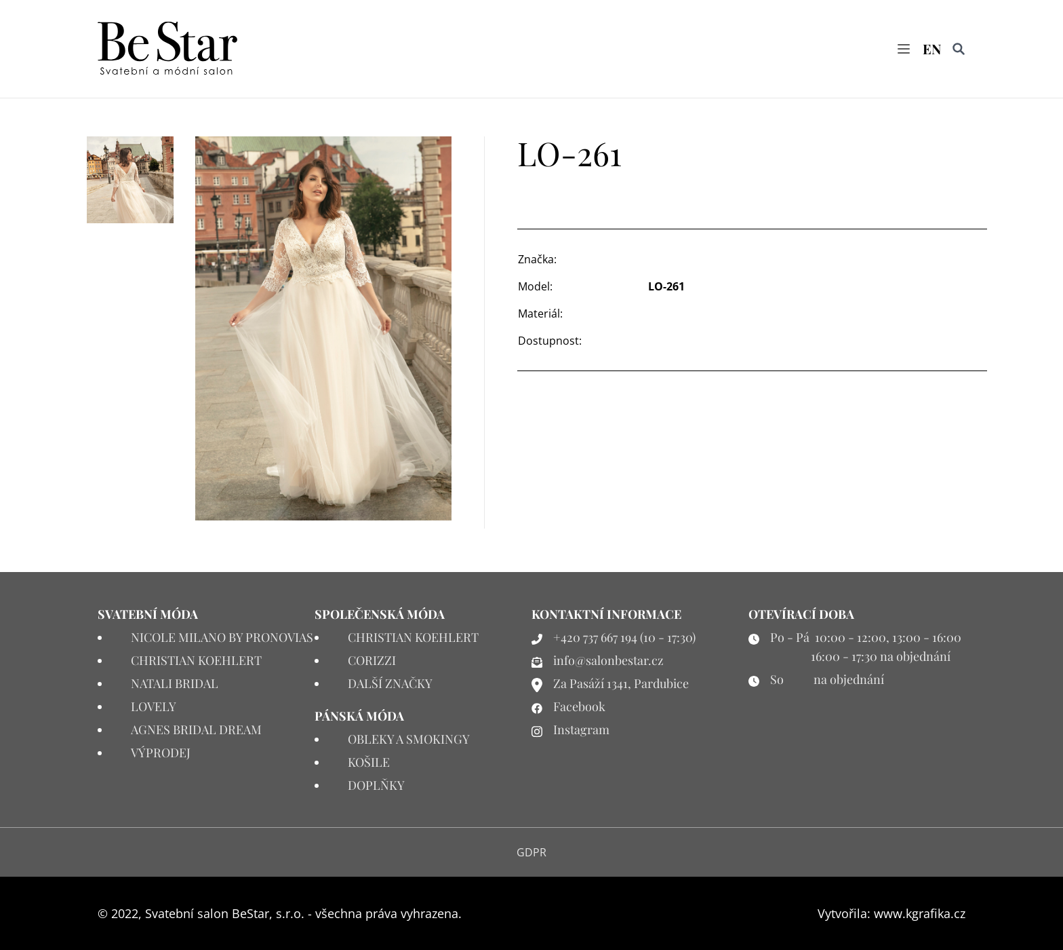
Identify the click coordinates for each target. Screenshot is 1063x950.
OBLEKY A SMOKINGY (409, 739)
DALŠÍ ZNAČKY (390, 683)
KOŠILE (369, 762)
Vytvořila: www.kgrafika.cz (891, 913)
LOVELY (153, 706)
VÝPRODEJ (160, 752)
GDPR (531, 852)
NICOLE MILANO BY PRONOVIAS (222, 637)
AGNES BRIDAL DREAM (196, 729)
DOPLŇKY (376, 785)
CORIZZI (372, 660)
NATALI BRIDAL (174, 683)
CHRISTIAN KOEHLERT (196, 660)
